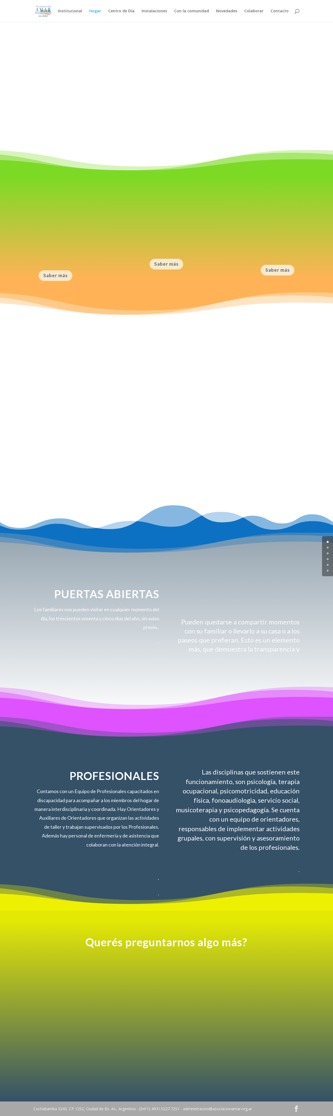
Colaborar (253, 11)
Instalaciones (154, 11)
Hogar (95, 11)
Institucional (70, 11)
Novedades (226, 11)
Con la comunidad (191, 11)
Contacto (280, 11)
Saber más (55, 275)
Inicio (46, 11)
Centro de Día (121, 11)
